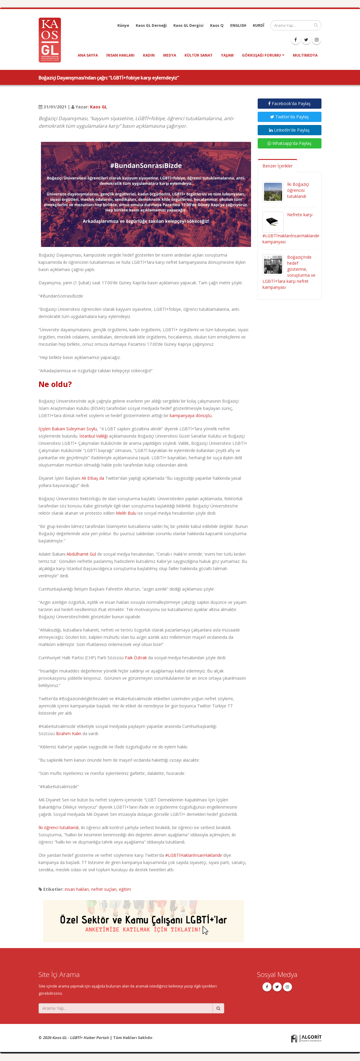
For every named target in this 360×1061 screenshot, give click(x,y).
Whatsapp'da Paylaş (290, 143)
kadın (149, 55)
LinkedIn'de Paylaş (289, 130)
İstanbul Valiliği (93, 436)
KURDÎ (258, 25)
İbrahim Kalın (68, 733)
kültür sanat (199, 55)
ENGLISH (238, 25)
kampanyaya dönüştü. (191, 415)
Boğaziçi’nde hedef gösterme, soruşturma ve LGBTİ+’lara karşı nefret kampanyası (288, 272)
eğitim (125, 889)
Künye (123, 25)
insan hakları (120, 55)
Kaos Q (217, 25)
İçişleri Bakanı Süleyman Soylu (68, 429)
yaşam (227, 55)
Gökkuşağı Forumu (261, 55)
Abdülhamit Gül (81, 554)
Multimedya (305, 55)
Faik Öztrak (136, 657)
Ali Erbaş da (93, 478)
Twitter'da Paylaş (289, 117)
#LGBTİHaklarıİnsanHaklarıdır (193, 855)
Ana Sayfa (88, 55)
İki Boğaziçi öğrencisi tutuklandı (298, 190)
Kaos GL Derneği (151, 25)
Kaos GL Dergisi (188, 25)
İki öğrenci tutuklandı (59, 827)
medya (169, 55)
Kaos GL (98, 107)
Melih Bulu (126, 513)
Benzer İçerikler (277, 166)
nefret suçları (103, 889)
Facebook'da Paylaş (289, 103)
